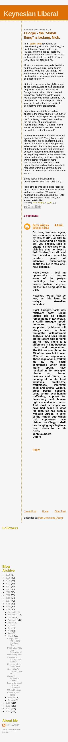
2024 (8, 580)
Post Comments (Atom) (50, 517)
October (12, 617)
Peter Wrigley (41, 225)
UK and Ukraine (14, 690)
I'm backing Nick (14, 655)
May (10, 631)
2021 (8, 589)
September (13, 620)
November (13, 615)
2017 (8, 601)
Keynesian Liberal (30, 14)
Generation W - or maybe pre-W (14, 671)
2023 (8, 583)
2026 (8, 575)
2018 (8, 598)
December (13, 612)
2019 (8, 595)
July (10, 625)
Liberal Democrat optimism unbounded (14, 685)
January (12, 700)
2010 (8, 711)
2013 (8, 703)
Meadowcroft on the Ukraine (14, 665)
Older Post (60, 511)
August (11, 623)
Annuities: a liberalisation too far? (14, 659)
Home (45, 511)
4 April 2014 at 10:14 (48, 226)
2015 (8, 606)
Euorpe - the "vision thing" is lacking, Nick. (14, 642)
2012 (8, 706)
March (11, 636)
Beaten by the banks (13, 694)
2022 (8, 586)
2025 (8, 578)
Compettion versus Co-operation (13, 678)
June (10, 628)
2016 (8, 603)
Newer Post (30, 511)
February (12, 697)
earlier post (35, 43)
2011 (8, 708)
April (10, 633)
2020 (8, 592)
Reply (36, 449)
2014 (8, 609)
